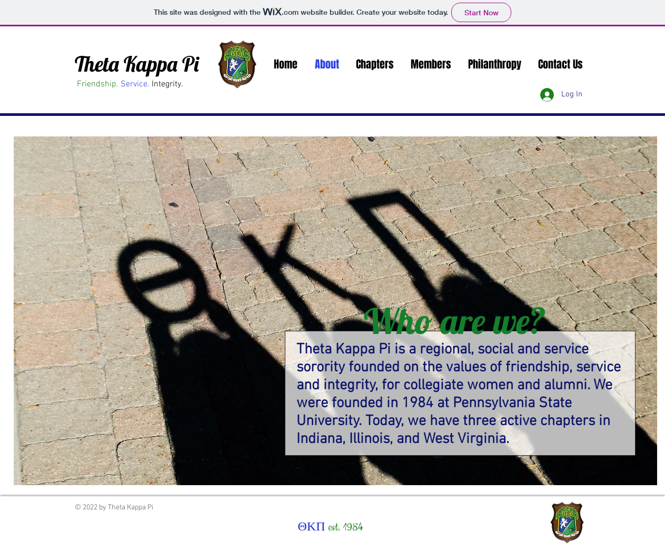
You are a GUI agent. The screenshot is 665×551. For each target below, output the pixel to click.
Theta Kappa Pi (136, 64)
